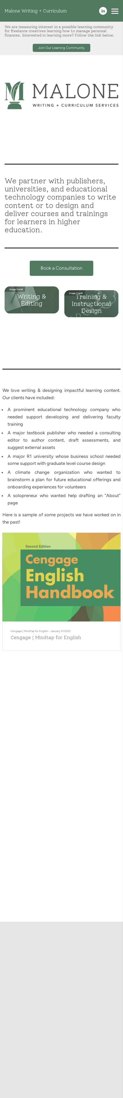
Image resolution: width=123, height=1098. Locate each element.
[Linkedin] (103, 11)
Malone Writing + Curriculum (36, 11)
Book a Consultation (61, 269)
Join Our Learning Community (61, 48)
